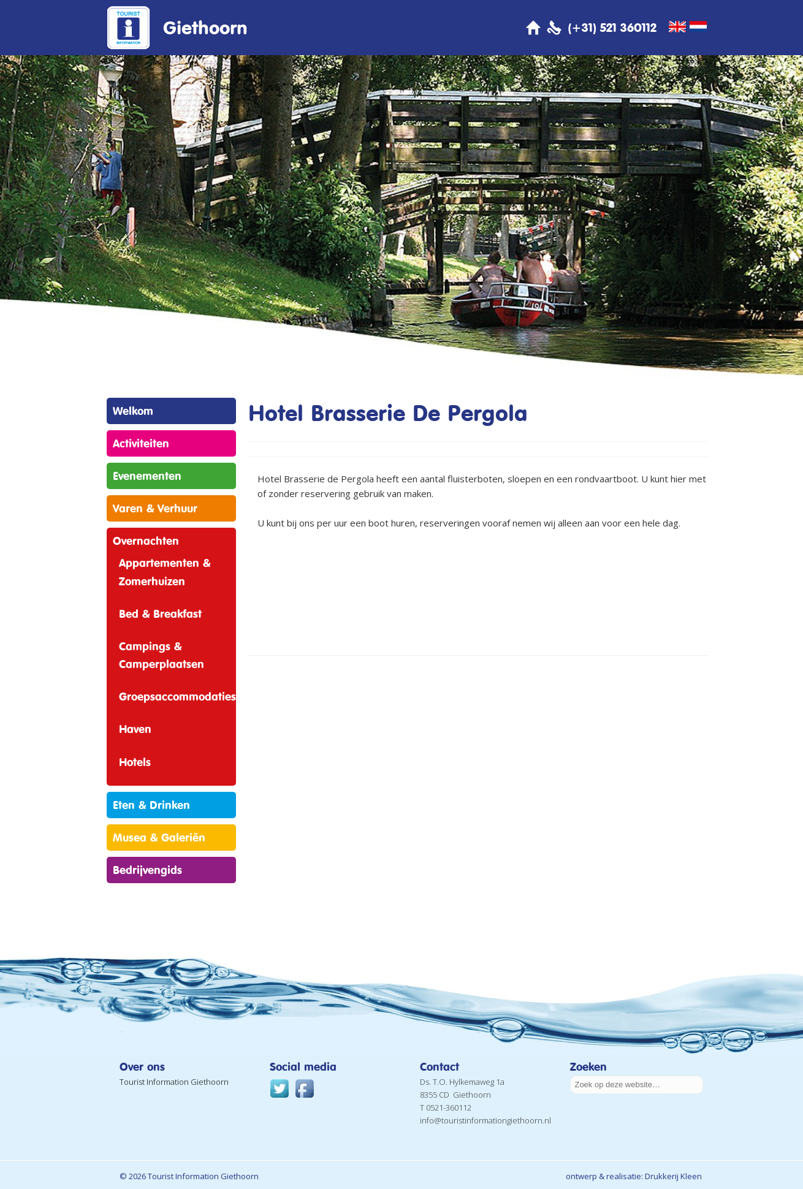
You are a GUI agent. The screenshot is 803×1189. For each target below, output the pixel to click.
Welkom (133, 410)
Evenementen (147, 475)
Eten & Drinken (151, 804)
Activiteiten (141, 443)
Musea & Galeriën (159, 837)
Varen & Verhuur (155, 508)
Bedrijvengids (147, 869)
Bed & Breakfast (160, 613)
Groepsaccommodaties (177, 696)
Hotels (135, 762)
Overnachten (146, 540)
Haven (135, 728)
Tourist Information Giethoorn (174, 1081)
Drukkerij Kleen (673, 1176)
